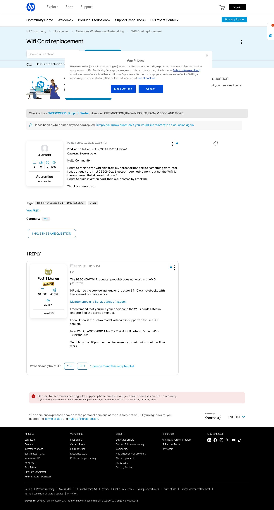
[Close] (207, 55)
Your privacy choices (148, 489)
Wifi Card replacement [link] (146, 31)
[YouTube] (233, 440)
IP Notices (72, 493)
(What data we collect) (186, 70)
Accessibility (65, 489)
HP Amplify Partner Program (176, 439)
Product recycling (45, 489)
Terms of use (169, 489)
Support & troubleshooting (130, 444)
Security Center (124, 467)
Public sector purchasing (83, 458)
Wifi (46, 218)
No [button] (82, 366)
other (93, 203)
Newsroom (30, 462)
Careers (29, 444)
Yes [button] (69, 366)
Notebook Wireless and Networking (100, 31)
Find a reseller (77, 449)
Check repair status (126, 458)
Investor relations (34, 449)
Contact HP (30, 439)
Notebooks (61, 31)
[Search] (53, 54)
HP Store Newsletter (35, 472)
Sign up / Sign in (234, 19)
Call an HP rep (77, 444)
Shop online (76, 439)
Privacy (105, 489)
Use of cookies (146, 78)
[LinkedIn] (209, 440)
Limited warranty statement (195, 489)
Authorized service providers (131, 453)
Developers (167, 449)
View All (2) (32, 210)
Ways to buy (76, 433)
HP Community (36, 31)
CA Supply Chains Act (86, 489)
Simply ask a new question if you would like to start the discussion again (145, 125)
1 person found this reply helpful (112, 366)
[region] (138, 74)
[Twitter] (227, 440)
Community (122, 449)
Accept (150, 88)
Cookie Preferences (123, 489)
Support (120, 433)
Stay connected (215, 433)
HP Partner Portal (171, 444)
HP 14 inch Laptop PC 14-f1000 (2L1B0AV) (60, 203)
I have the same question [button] (52, 233)
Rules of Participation (83, 418)
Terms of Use (53, 418)
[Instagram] (221, 440)
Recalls (28, 489)
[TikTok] (240, 440)
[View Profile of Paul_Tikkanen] (48, 279)
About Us (29, 433)
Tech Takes (30, 467)
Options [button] (243, 42)
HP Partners (168, 433)
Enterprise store (78, 453)
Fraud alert (122, 462)
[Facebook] (215, 440)
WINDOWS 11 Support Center (68, 113)
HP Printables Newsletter (38, 476)
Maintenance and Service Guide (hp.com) (98, 301)
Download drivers (125, 439)
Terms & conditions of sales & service (44, 493)
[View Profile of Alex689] (44, 155)
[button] (172, 143)
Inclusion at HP (32, 458)
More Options (123, 88)
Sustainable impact (35, 453)
